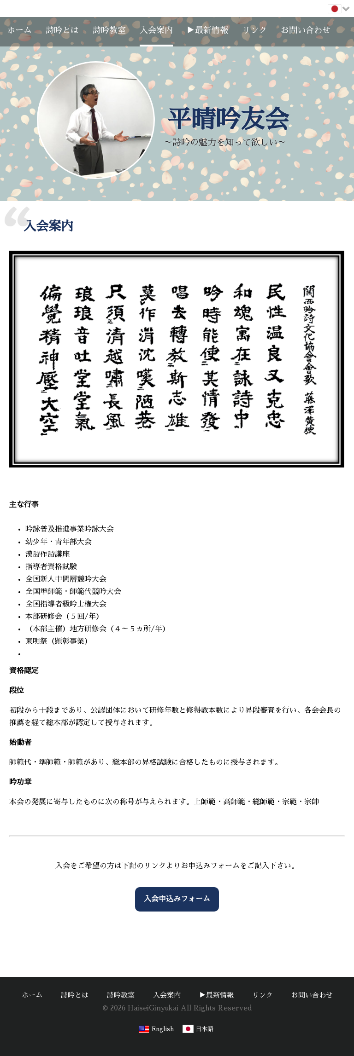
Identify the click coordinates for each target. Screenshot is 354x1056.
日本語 (204, 1029)
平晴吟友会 (228, 120)
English (163, 1029)
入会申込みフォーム (177, 899)
